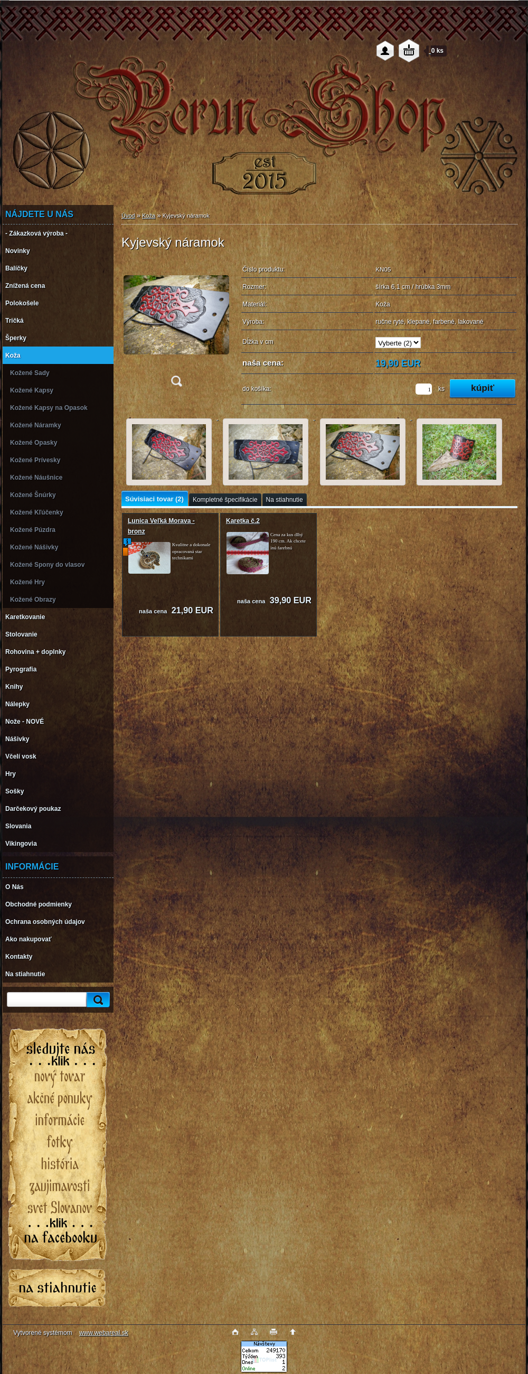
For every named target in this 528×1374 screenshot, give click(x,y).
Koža (148, 215)
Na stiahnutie (284, 499)
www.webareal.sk (103, 1332)
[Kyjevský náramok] (176, 327)
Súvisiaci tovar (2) (154, 499)
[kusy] (424, 389)
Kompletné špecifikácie (225, 499)
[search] (96, 999)
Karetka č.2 (243, 521)
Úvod (128, 215)
